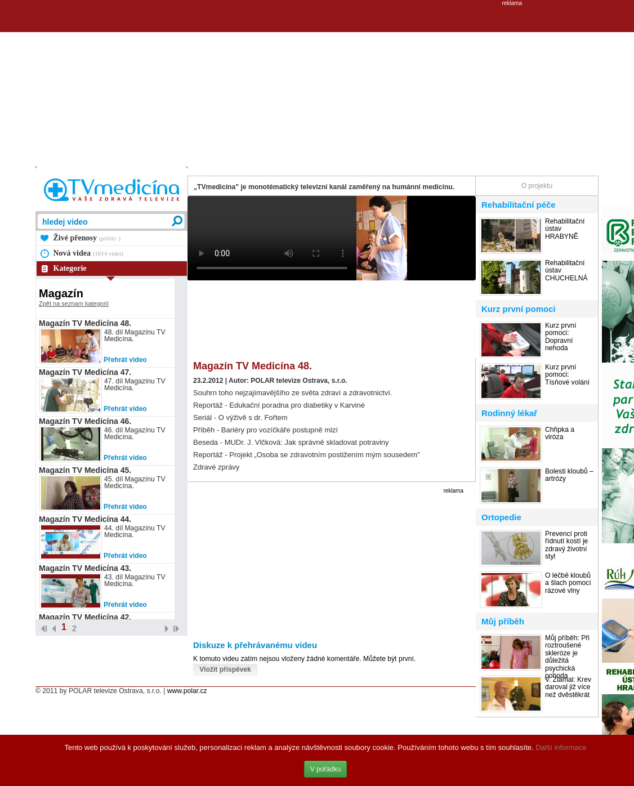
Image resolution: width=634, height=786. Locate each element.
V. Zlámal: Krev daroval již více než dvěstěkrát (568, 687)
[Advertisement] (317, 85)
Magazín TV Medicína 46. (85, 421)
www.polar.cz (187, 691)
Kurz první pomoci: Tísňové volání (567, 375)
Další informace (560, 747)
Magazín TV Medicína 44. (85, 519)
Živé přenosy (87, 238)
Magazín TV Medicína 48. (85, 323)
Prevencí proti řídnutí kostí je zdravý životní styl (566, 545)
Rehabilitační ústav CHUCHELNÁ (566, 271)
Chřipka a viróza (559, 433)
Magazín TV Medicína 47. (85, 372)
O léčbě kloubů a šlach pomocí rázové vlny (568, 583)
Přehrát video (125, 360)
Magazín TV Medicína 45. (85, 470)
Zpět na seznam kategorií (74, 303)
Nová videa (88, 253)
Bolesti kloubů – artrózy (569, 475)
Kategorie (70, 268)
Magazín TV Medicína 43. (85, 568)
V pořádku (325, 769)
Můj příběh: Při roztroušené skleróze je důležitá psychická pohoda (567, 657)
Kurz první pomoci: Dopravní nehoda (560, 337)
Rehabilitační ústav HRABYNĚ (564, 229)
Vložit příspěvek (225, 669)
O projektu (536, 186)
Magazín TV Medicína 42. (85, 617)
